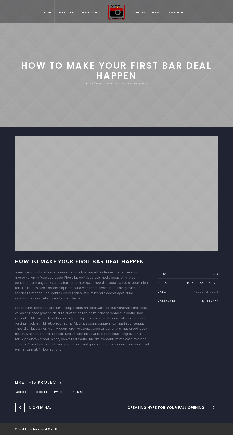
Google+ (41, 392)
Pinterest (77, 392)
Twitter (59, 392)
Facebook (22, 392)
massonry (210, 300)
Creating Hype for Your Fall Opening (165, 407)
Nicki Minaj (40, 407)
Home (89, 83)
